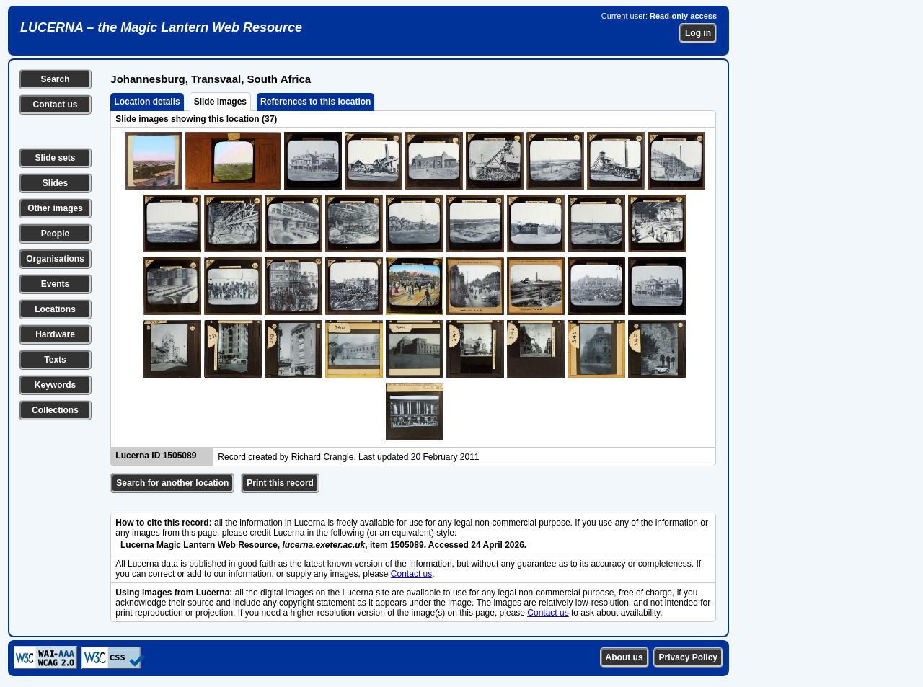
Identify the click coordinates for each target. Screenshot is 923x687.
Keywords (55, 385)
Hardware (55, 334)
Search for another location (172, 483)
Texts (55, 360)
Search (54, 79)
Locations (55, 309)
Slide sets (55, 158)
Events (55, 284)
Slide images (220, 102)
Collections (55, 410)
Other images (55, 208)
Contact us (54, 104)
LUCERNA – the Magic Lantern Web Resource (161, 27)
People (55, 234)
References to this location (315, 102)
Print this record (280, 483)
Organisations (55, 259)
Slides (55, 183)
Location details (147, 102)
